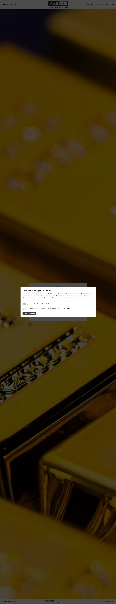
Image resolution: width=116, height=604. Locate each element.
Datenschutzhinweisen (66, 298)
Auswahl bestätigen (29, 313)
